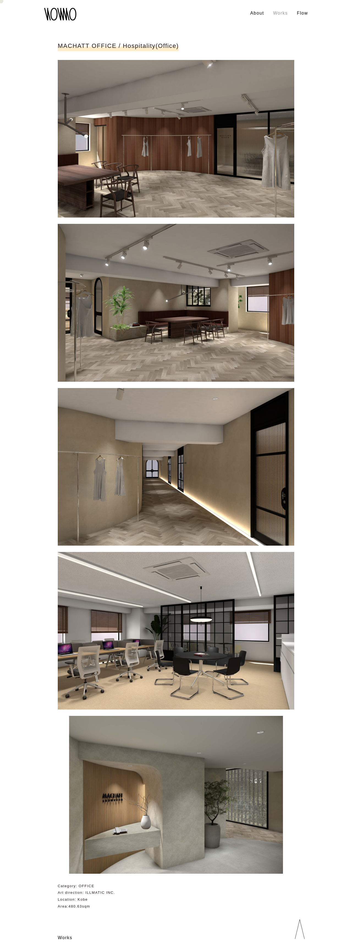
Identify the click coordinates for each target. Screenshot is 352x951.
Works (280, 13)
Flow (302, 13)
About (257, 13)
